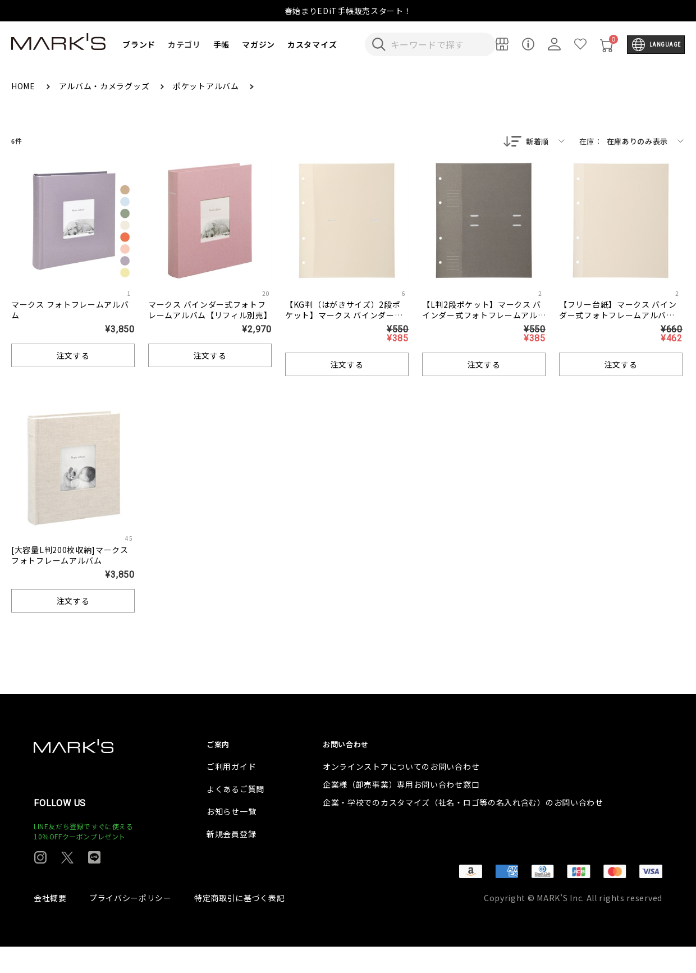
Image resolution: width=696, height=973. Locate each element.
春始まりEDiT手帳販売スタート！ (348, 10)
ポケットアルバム (207, 86)
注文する (73, 356)
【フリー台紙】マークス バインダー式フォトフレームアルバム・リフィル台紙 (618, 316)
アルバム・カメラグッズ (105, 86)
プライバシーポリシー (130, 924)
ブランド (138, 44)
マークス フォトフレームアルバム (70, 311)
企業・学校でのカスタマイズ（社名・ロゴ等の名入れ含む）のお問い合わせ (463, 829)
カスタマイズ (312, 44)
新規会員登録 (231, 860)
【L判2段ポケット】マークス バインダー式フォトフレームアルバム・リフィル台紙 (481, 316)
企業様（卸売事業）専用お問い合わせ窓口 (401, 811)
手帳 (221, 44)
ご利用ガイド (231, 793)
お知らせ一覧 (231, 838)
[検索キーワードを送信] (379, 44)
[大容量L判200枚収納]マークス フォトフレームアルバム (70, 556)
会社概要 (50, 924)
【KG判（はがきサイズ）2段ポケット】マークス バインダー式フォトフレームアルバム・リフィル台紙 (344, 321)
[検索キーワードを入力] (438, 44)
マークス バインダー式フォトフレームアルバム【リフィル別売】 (210, 311)
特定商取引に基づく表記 (239, 924)
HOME (24, 86)
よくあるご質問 (235, 815)
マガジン (258, 44)
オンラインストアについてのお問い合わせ (401, 793)
